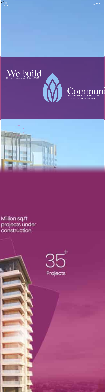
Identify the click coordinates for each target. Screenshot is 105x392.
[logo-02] (6, 2)
